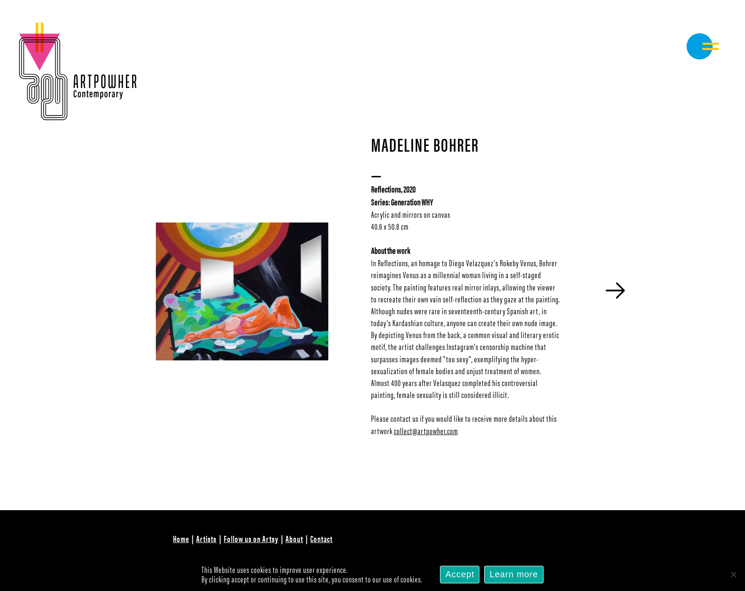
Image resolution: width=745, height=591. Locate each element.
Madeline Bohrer (425, 144)
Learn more (513, 574)
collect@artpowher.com (426, 430)
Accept (459, 574)
